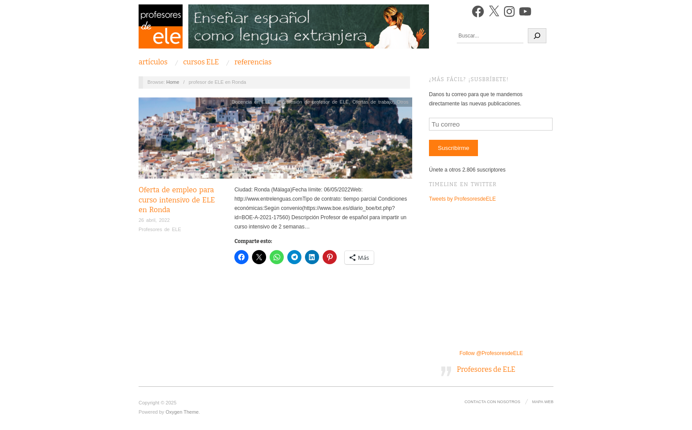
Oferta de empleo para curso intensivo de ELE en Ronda (177, 200)
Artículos (153, 62)
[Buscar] (537, 35)
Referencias (252, 62)
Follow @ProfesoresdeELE (491, 353)
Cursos (201, 62)
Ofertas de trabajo (373, 102)
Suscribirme (453, 148)
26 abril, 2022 (154, 220)
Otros (403, 102)
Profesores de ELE (160, 229)
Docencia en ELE (251, 102)
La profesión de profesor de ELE (312, 102)
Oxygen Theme (182, 412)
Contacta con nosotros (492, 402)
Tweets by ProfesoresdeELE (462, 199)
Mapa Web (542, 402)
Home (172, 82)
